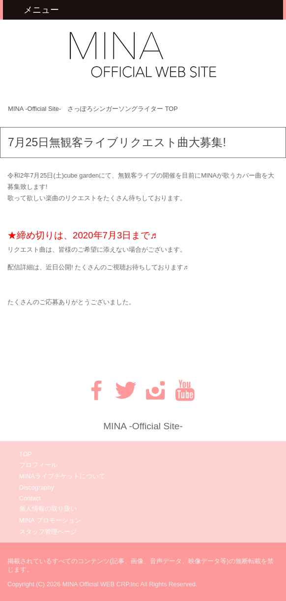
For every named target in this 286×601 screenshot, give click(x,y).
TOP (93, 108)
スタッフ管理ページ (48, 531)
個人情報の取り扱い (48, 508)
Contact (30, 498)
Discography (36, 487)
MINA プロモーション (50, 520)
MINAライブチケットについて (62, 476)
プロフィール (38, 465)
